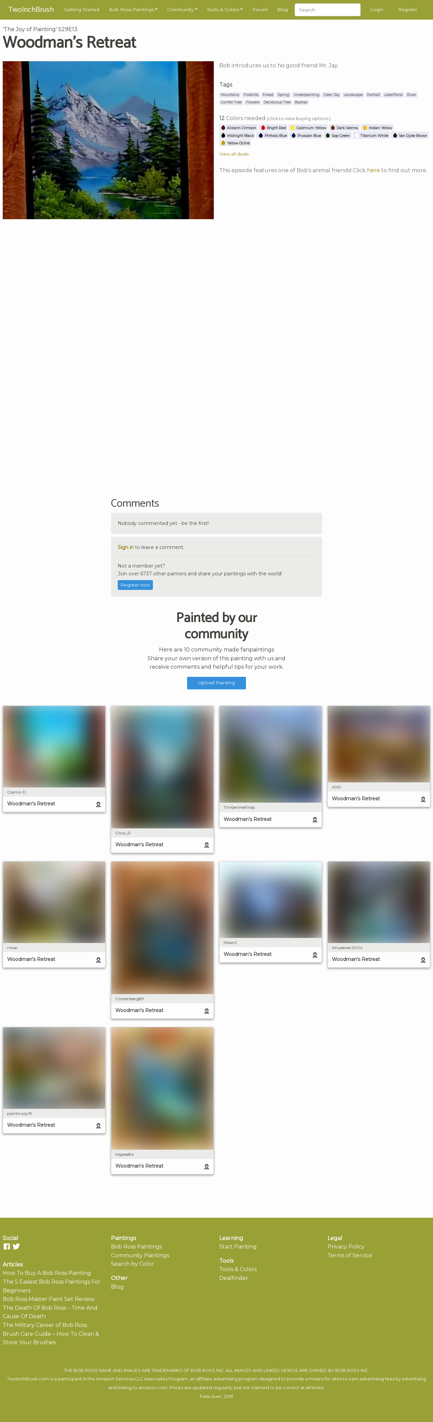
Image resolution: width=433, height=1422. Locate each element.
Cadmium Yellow (308, 128)
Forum (260, 9)
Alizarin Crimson (238, 128)
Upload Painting (216, 682)
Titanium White (371, 136)
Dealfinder (233, 1278)
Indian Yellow (377, 128)
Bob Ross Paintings (131, 9)
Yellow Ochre (235, 143)
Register (407, 9)
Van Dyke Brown (409, 136)
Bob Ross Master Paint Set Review (48, 1299)
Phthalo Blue (272, 136)
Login (376, 9)
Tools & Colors (223, 9)
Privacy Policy (346, 1246)
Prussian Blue (306, 136)
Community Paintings (140, 1255)
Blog (282, 9)
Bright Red (273, 128)
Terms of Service (349, 1255)
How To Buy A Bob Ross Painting (47, 1273)
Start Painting (238, 1246)
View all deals (234, 154)
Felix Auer (211, 1396)
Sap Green (337, 136)
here (373, 170)
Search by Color (132, 1264)
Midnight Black (237, 136)
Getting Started (81, 9)
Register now (135, 585)
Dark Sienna (344, 128)
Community (180, 9)
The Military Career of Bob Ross (45, 1325)
